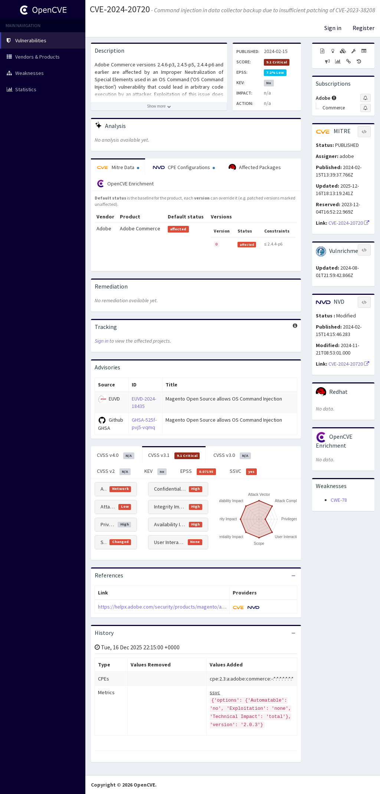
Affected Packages (255, 167)
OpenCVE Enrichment (125, 183)
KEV (155, 471)
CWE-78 (339, 500)
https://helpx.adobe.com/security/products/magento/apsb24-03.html (175, 606)
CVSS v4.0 (115, 455)
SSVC (243, 471)
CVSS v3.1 (174, 455)
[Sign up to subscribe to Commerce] (365, 108)
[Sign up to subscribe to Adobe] (365, 98)
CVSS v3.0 (232, 455)
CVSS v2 (114, 471)
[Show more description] (159, 106)
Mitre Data (118, 167)
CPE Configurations (184, 167)
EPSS (198, 471)
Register (363, 28)
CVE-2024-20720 (120, 9)
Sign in (332, 28)
